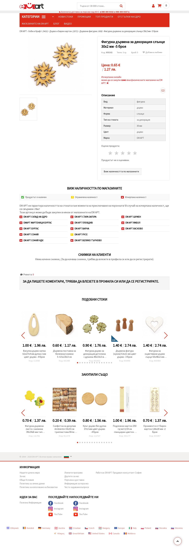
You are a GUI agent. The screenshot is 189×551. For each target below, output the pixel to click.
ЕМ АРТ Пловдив (82, 222)
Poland (146, 528)
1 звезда (110, 153)
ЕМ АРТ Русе (79, 234)
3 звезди (123, 153)
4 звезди (129, 153)
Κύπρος (59, 533)
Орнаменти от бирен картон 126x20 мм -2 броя (154, 429)
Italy (133, 528)
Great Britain (76, 533)
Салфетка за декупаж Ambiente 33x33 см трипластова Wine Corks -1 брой (64, 429)
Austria (60, 528)
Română (28, 528)
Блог (56, 23)
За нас (23, 476)
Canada (114, 533)
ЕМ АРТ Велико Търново (86, 240)
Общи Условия (27, 480)
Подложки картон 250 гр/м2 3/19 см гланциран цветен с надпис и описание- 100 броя (124, 429)
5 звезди (135, 153)
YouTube (55, 514)
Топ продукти (104, 16)
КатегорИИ (33, 17)
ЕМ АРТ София (29, 234)
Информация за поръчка (76, 483)
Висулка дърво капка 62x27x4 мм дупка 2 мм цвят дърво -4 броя (34, 353)
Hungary (104, 528)
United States (96, 533)
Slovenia (177, 528)
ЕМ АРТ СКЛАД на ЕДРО (33, 217)
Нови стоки (65, 16)
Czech (89, 528)
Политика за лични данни (32, 483)
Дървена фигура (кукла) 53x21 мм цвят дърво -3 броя (124, 353)
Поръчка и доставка (74, 480)
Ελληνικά (12, 528)
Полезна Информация (30, 502)
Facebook (55, 503)
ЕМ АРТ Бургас (29, 228)
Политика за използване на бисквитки (39, 487)
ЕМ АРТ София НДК (31, 240)
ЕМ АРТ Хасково (132, 228)
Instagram (55, 509)
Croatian (75, 528)
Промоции (84, 16)
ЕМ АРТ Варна (80, 228)
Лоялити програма (73, 472)
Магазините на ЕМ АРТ (35, 23)
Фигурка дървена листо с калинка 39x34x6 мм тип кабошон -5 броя (34, 429)
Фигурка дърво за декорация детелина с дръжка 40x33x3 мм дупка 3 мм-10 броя (94, 354)
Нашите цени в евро (30, 472)
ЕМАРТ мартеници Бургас (36, 222)
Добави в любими (152, 52)
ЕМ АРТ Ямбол (130, 222)
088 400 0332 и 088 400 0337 (114, 12)
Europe (119, 528)
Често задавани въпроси (76, 487)
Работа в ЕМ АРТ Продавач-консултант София (118, 472)
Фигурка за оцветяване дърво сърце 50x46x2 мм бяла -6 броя (155, 354)
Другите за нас (71, 476)
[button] (77, 362)
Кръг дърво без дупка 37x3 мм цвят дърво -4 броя (94, 429)
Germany (44, 528)
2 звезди (117, 153)
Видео (68, 23)
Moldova (129, 533)
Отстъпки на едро (129, 16)
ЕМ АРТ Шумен (131, 217)
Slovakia (161, 528)
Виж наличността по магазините (121, 171)
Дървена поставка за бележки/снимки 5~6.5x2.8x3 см (64, 353)
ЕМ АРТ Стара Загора (83, 217)
